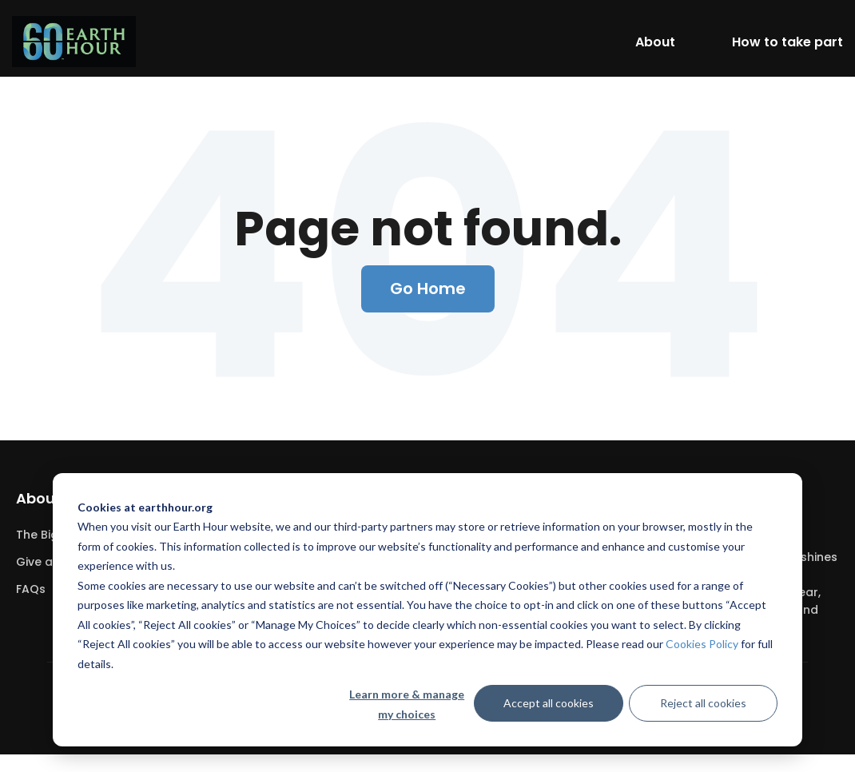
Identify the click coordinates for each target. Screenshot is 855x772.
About (655, 42)
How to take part (787, 42)
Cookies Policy (702, 644)
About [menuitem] (39, 498)
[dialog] (427, 609)
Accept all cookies (548, 703)
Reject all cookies (703, 703)
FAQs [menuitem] (31, 589)
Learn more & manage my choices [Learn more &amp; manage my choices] (406, 704)
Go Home (428, 288)
